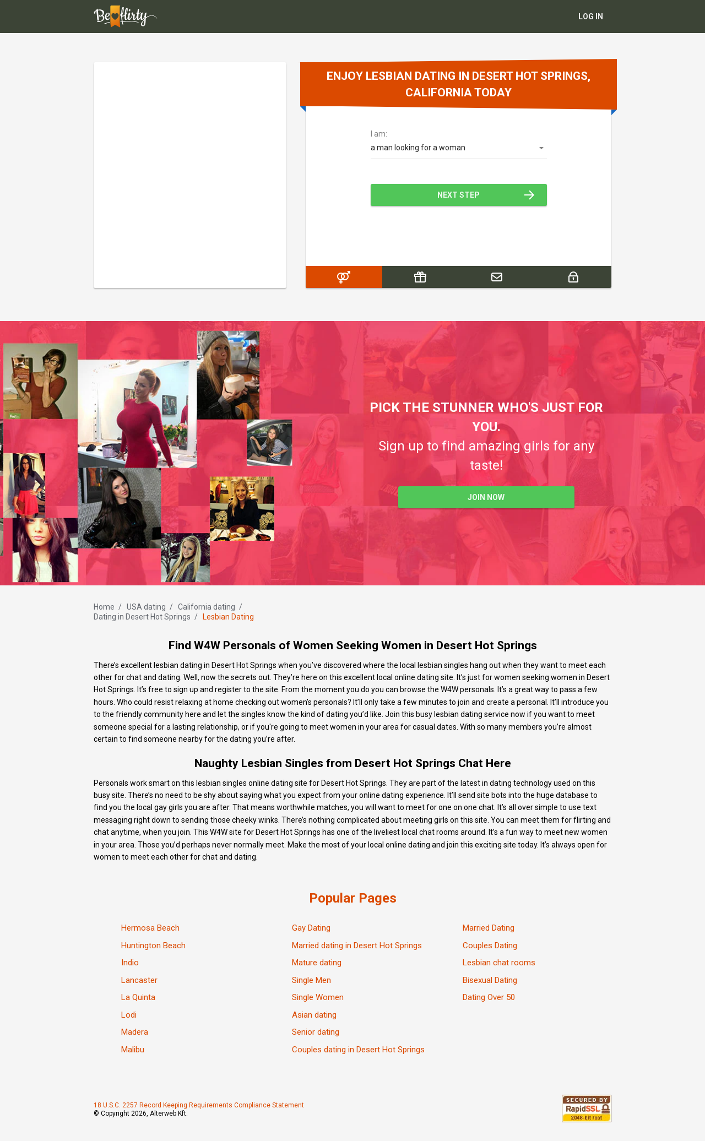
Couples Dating (490, 945)
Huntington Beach (153, 945)
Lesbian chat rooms (499, 963)
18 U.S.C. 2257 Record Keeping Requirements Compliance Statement (199, 1105)
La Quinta (138, 997)
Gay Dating (311, 928)
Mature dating (316, 963)
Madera (134, 1032)
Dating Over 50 (489, 997)
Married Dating (488, 928)
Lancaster (139, 980)
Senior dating (315, 1032)
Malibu (132, 1050)
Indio (130, 963)
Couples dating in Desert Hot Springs (358, 1050)
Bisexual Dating (490, 980)
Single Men (311, 980)
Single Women (318, 997)
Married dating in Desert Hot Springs (357, 945)
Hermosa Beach (150, 928)
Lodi (129, 1015)
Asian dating (314, 1015)
